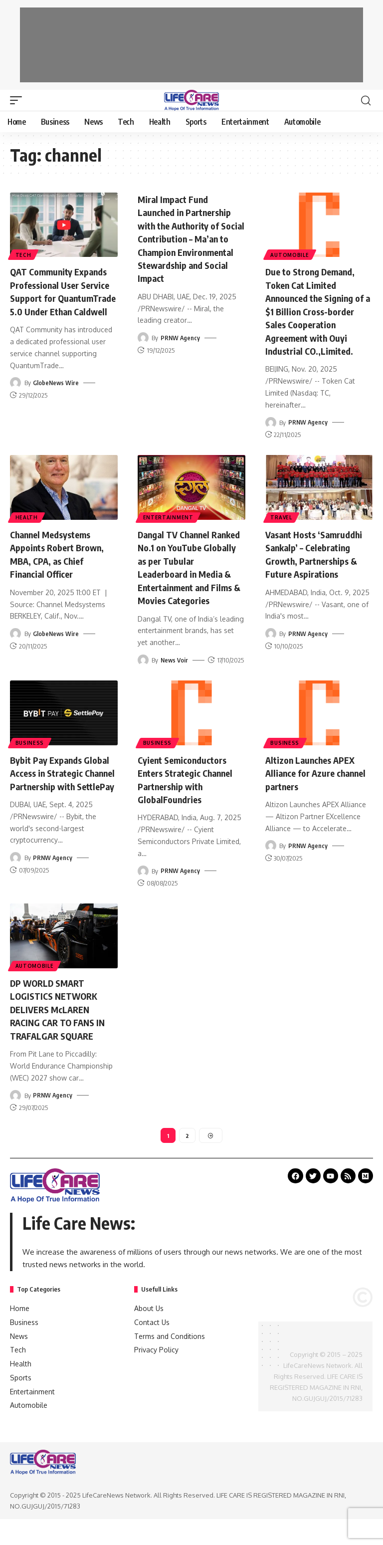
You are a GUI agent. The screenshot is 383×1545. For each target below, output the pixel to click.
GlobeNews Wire (56, 395)
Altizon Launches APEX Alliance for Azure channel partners (315, 782)
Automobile (290, 254)
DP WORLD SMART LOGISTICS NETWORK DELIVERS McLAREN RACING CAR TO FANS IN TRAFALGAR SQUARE (62, 1031)
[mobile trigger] (18, 100)
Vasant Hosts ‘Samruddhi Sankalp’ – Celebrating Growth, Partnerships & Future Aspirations (314, 571)
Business (30, 752)
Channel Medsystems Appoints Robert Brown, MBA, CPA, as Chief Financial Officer (62, 565)
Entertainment (169, 528)
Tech (24, 254)
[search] (365, 100)
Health (27, 528)
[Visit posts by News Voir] (143, 669)
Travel (282, 528)
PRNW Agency (181, 349)
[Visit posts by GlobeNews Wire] (15, 395)
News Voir (175, 670)
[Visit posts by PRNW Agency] (143, 349)
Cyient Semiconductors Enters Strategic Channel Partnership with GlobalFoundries (191, 789)
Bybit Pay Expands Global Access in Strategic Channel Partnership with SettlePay (49, 795)
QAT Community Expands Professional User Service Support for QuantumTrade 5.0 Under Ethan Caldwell (63, 297)
